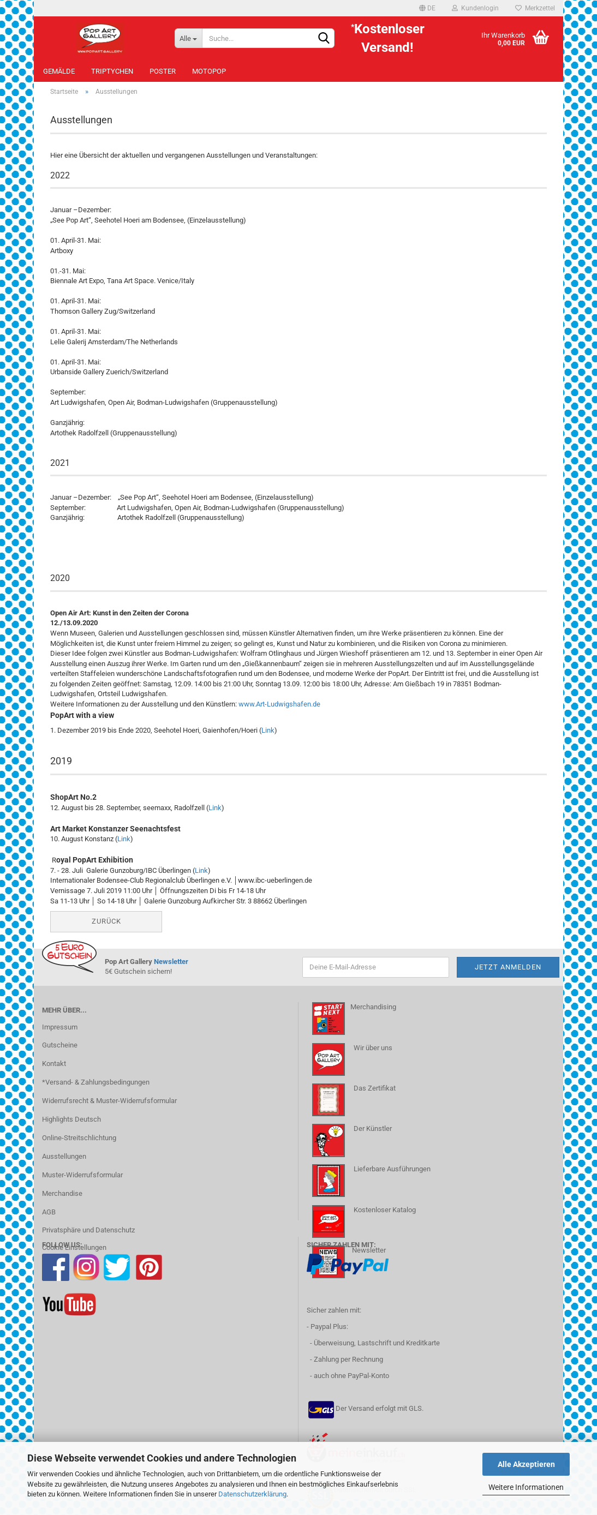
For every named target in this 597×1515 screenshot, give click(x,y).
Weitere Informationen (526, 1487)
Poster (163, 71)
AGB (49, 1218)
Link (267, 736)
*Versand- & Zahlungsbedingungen (96, 1089)
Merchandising (373, 1013)
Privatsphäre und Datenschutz (88, 1236)
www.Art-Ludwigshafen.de (279, 710)
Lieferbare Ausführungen (392, 1175)
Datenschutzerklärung (252, 1494)
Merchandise (62, 1199)
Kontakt (54, 1070)
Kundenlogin (475, 8)
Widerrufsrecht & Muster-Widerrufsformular (109, 1107)
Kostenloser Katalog (385, 1216)
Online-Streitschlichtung (79, 1144)
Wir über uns (373, 1054)
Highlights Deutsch (71, 1125)
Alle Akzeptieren (526, 1464)
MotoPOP (209, 71)
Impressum (59, 1033)
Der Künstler (372, 1134)
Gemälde (59, 71)
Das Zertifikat (374, 1094)
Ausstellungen (64, 1162)
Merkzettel (535, 8)
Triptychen (112, 71)
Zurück (106, 927)
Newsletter (171, 967)
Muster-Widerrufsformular (82, 1181)
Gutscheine (59, 1051)
